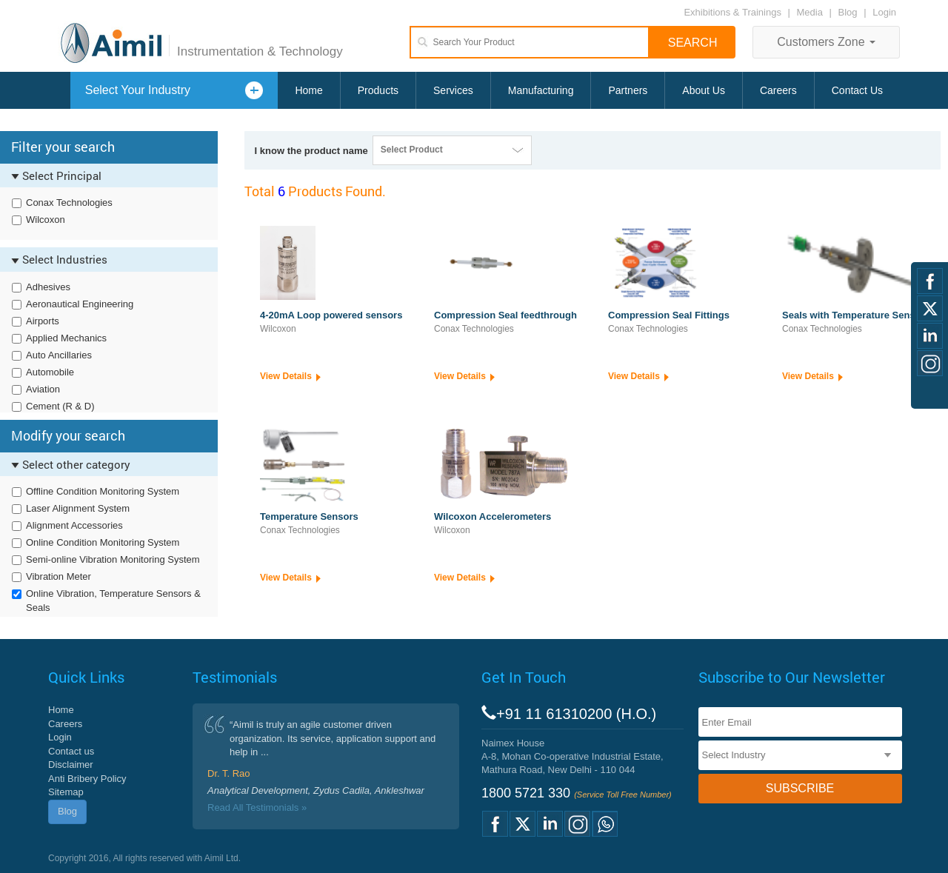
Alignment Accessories (74, 525)
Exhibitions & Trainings (732, 12)
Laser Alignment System (78, 508)
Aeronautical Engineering (79, 304)
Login (884, 12)
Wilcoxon (45, 219)
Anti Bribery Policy (87, 778)
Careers (778, 90)
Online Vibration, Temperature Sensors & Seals (113, 600)
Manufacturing (541, 90)
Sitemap (66, 791)
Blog (848, 12)
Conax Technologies (69, 202)
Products (378, 90)
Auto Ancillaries (59, 355)
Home (308, 90)
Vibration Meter (58, 576)
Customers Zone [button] (826, 42)
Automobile (50, 372)
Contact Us (857, 90)
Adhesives (48, 286)
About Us (703, 90)
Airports (42, 321)
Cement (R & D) (60, 406)
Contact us (71, 751)
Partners (627, 90)
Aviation (43, 389)
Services (453, 90)
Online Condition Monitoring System (102, 542)
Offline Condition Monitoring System (102, 491)
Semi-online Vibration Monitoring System (113, 559)
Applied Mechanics (66, 338)
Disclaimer (70, 764)
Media (811, 12)
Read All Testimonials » (257, 807)
